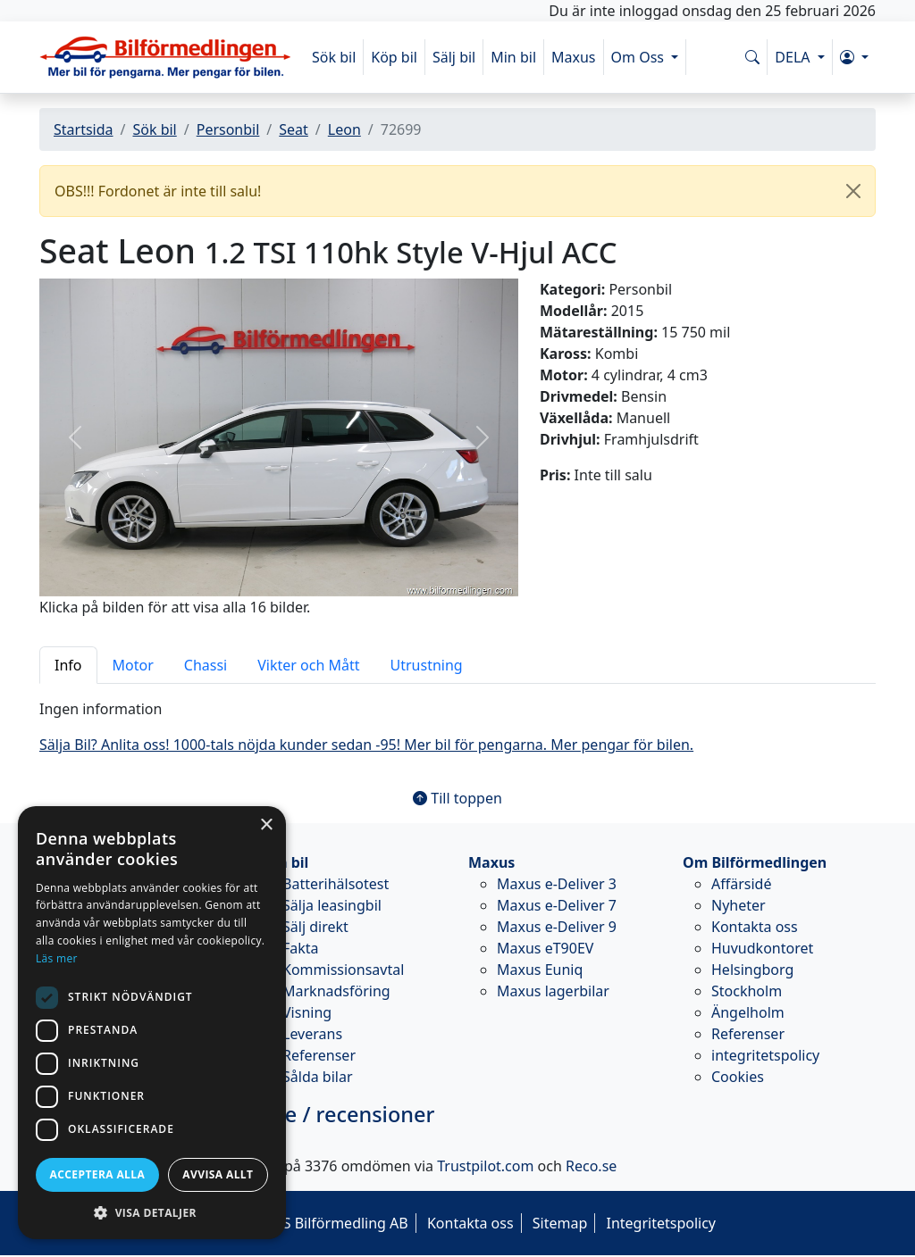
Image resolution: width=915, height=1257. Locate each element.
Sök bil (334, 57)
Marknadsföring (336, 991)
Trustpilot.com (485, 1166)
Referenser (319, 1055)
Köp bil (394, 57)
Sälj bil (453, 57)
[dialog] (152, 1022)
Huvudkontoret (762, 948)
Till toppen (457, 798)
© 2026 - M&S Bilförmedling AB (303, 1223)
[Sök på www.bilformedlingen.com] (752, 57)
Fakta (300, 948)
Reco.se (591, 1166)
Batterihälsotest (335, 884)
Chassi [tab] (205, 665)
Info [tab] (68, 665)
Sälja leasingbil (332, 905)
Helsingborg (752, 969)
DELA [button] (794, 57)
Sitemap (560, 1223)
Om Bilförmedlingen (755, 862)
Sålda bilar (317, 1076)
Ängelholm (748, 1012)
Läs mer (57, 958)
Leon (344, 129)
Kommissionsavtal (343, 969)
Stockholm (746, 991)
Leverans (312, 1034)
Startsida (83, 129)
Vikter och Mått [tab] (308, 665)
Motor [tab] (133, 665)
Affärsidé (741, 884)
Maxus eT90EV (545, 948)
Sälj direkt (315, 927)
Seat (293, 129)
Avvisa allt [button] (217, 1174)
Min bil (513, 57)
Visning (307, 1012)
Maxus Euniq (540, 969)
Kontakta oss (754, 927)
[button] (854, 57)
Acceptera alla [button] (98, 1174)
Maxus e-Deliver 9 (557, 927)
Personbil (228, 129)
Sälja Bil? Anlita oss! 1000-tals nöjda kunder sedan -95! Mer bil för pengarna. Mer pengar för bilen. (366, 744)
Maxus (573, 57)
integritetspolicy (765, 1055)
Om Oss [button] (639, 57)
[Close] (853, 191)
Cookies (737, 1076)
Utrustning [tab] (426, 665)
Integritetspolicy (661, 1223)
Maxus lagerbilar (553, 991)
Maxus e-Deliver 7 (557, 905)
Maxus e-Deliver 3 (557, 884)
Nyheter (738, 905)
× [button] (266, 825)
